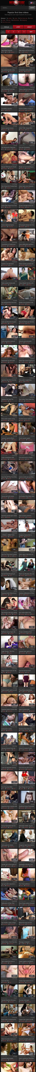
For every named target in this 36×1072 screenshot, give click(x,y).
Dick (28, 91)
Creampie (29, 110)
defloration (16, 20)
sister (3, 20)
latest (18, 27)
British (11, 91)
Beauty (29, 284)
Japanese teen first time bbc (8, 380)
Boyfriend (9, 730)
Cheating (27, 401)
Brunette (5, 71)
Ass (4, 110)
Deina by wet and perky (25, 341)
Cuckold (26, 52)
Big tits (9, 478)
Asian (32, 362)
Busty (10, 653)
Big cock (11, 168)
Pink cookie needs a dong (8, 419)
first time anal (6, 22)
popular (6, 27)
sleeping (24, 20)
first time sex (23, 18)
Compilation (12, 246)
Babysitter (30, 1060)
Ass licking (23, 498)
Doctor (11, 827)
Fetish (4, 226)
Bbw (4, 614)
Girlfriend (12, 924)
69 (7, 52)
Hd (10, 265)
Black (10, 381)
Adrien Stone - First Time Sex (9, 942)
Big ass (8, 110)
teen (9, 20)
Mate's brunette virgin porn (8, 1039)
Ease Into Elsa (5, 981)
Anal (28, 129)
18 (3, 52)
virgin (15, 18)
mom (31, 18)
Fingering (29, 440)
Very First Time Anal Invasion (9, 554)
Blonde (22, 168)
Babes (21, 71)
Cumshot (22, 478)
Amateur (12, 52)
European (12, 71)
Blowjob (5, 129)
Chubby (9, 614)
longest (29, 27)
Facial (15, 614)
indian (10, 18)
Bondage (5, 91)
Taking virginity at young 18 (26, 89)
